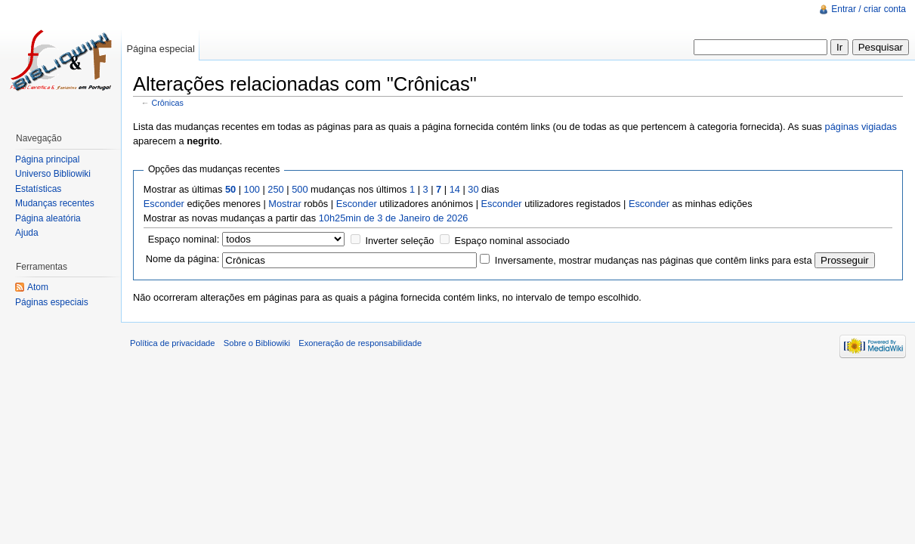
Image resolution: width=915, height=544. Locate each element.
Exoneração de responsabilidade (360, 343)
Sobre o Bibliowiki (257, 343)
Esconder (164, 203)
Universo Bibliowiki (53, 173)
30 (473, 189)
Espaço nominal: (184, 239)
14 (455, 189)
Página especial (160, 48)
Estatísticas (38, 189)
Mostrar (284, 203)
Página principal (47, 159)
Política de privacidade (172, 343)
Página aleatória (48, 218)
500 (300, 189)
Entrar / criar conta (868, 9)
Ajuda (27, 232)
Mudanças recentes (54, 203)
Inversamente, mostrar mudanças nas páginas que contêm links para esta (653, 260)
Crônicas (168, 102)
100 (252, 189)
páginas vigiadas (861, 126)
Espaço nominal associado (512, 240)
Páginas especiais (51, 302)
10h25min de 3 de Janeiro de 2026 (393, 218)
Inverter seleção (399, 240)
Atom (37, 287)
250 (275, 189)
